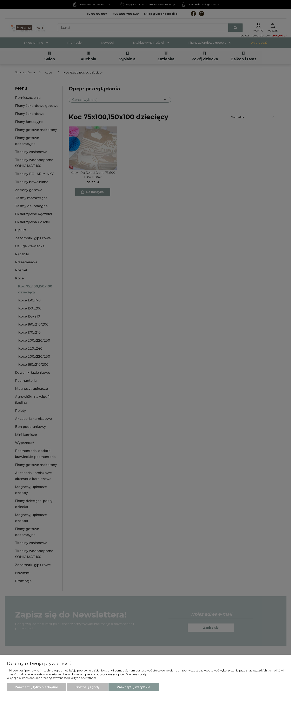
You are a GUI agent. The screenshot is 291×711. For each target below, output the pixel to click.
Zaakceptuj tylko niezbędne (36, 687)
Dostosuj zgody (87, 687)
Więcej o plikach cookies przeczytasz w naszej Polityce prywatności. (52, 677)
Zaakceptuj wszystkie (133, 687)
